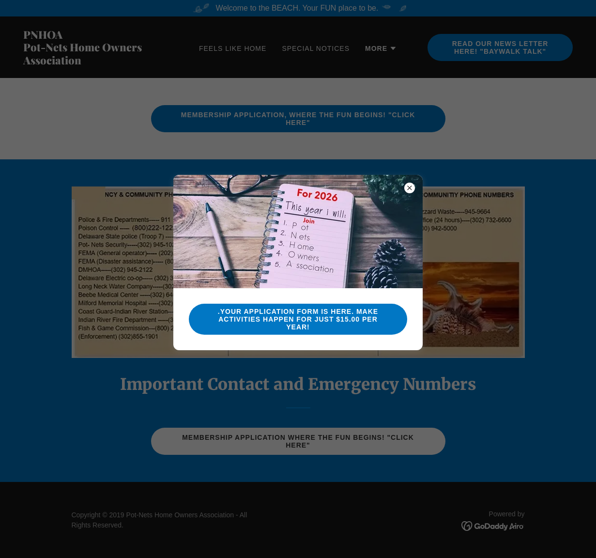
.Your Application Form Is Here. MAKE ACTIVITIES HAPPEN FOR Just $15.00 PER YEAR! (298, 319)
